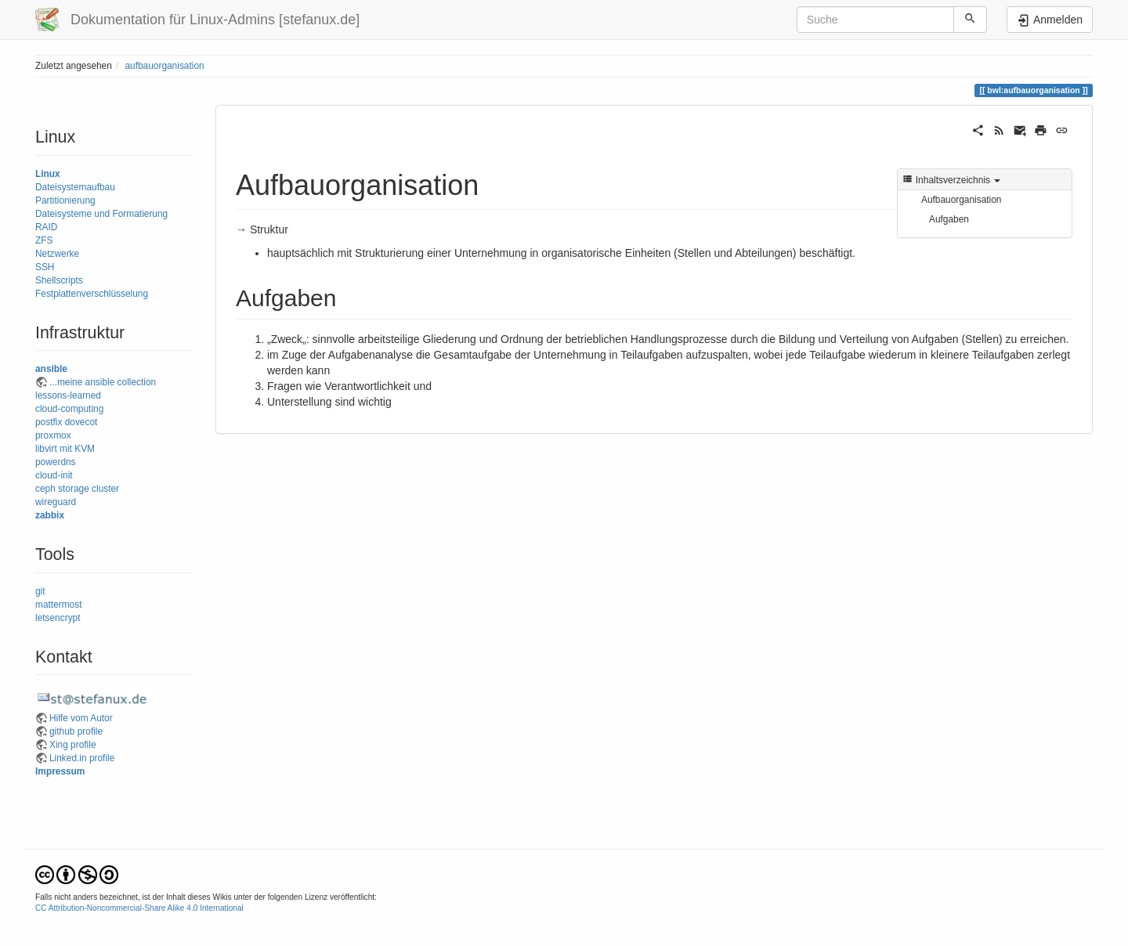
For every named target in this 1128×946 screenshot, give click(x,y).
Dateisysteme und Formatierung (101, 213)
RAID (46, 227)
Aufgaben (949, 219)
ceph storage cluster (77, 488)
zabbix (49, 515)
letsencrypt (58, 617)
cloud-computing (69, 408)
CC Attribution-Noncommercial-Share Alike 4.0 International (139, 908)
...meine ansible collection (102, 382)
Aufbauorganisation (961, 199)
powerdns (55, 462)
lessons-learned (68, 395)
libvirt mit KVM (65, 448)
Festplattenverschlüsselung (91, 293)
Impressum (60, 771)
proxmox (53, 435)
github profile (76, 731)
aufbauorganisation (164, 65)
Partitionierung (65, 200)
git (40, 591)
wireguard (55, 501)
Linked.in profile (81, 758)
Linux (47, 173)
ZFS (43, 240)
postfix (48, 422)
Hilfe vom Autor (81, 718)
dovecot (81, 422)
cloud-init (54, 475)
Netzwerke (57, 253)
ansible (51, 368)
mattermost (58, 604)
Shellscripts (59, 280)
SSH (44, 267)
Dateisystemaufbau (75, 187)
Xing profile (72, 744)
